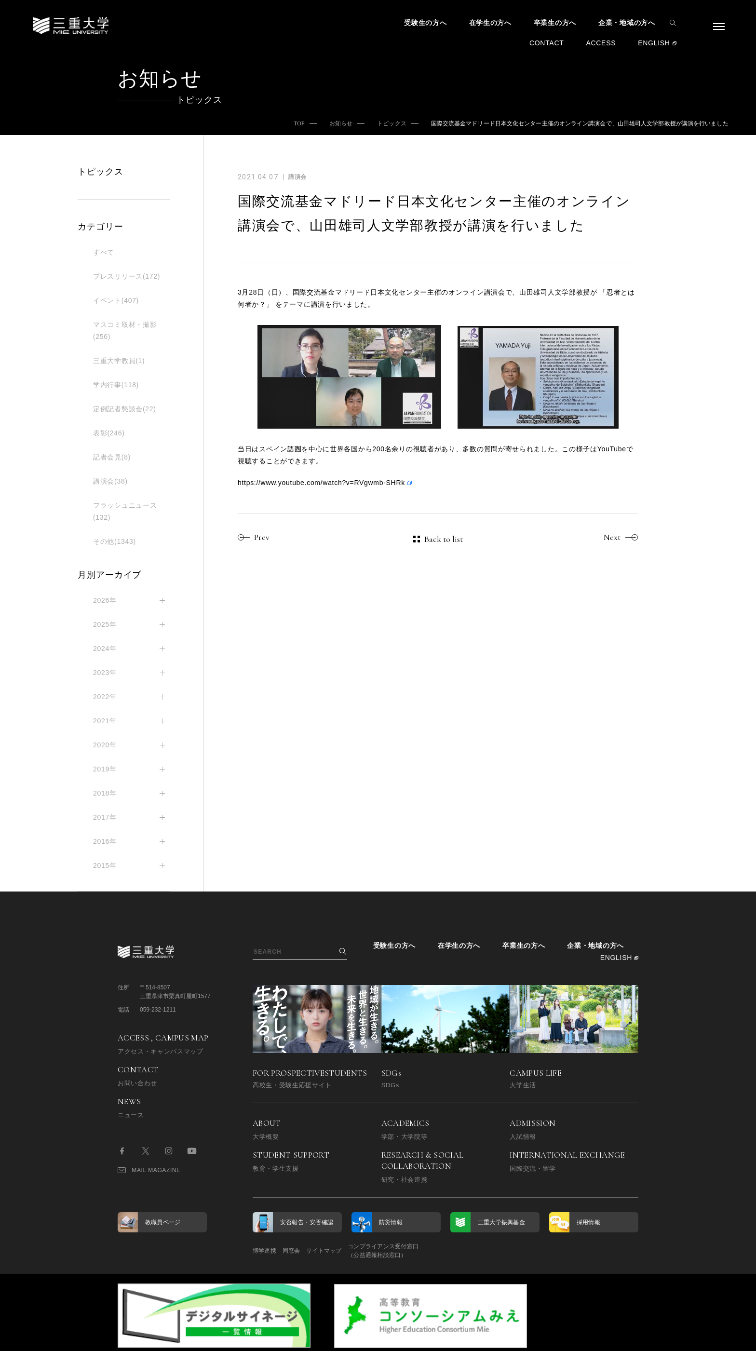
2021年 (105, 721)
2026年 (105, 600)
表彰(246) (109, 433)
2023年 (105, 672)
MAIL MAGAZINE (149, 1170)
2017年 (105, 817)
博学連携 (264, 1250)
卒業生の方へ (555, 23)
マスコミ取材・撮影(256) (125, 330)
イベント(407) (116, 300)
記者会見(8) (112, 457)
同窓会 (304, 1250)
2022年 (105, 697)
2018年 (105, 793)
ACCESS (601, 43)
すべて (103, 252)
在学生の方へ (490, 23)
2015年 (105, 865)
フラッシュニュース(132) (125, 511)
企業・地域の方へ (626, 23)
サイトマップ (350, 1250)
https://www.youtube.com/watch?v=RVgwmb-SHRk (321, 482)
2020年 (105, 745)
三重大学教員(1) (119, 361)
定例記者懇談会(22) (124, 409)
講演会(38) (110, 481)
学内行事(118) (116, 385)
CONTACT (546, 43)
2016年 (105, 841)
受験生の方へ (425, 23)
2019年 (105, 769)
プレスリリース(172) (126, 276)
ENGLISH (654, 43)
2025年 (105, 624)
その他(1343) (114, 541)
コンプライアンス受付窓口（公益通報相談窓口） (422, 1250)
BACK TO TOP (607, 1338)
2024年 (105, 648)
